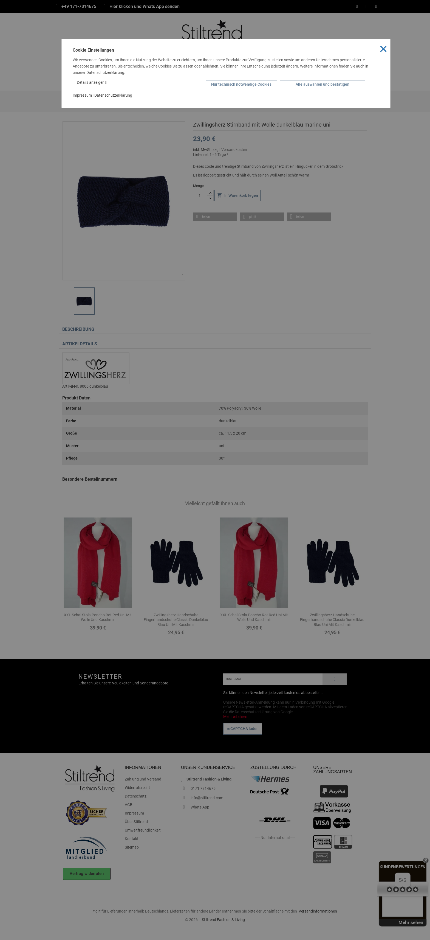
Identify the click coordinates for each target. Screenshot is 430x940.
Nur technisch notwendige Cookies (241, 84)
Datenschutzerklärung (105, 72)
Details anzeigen (92, 82)
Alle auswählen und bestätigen (322, 84)
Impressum (82, 95)
